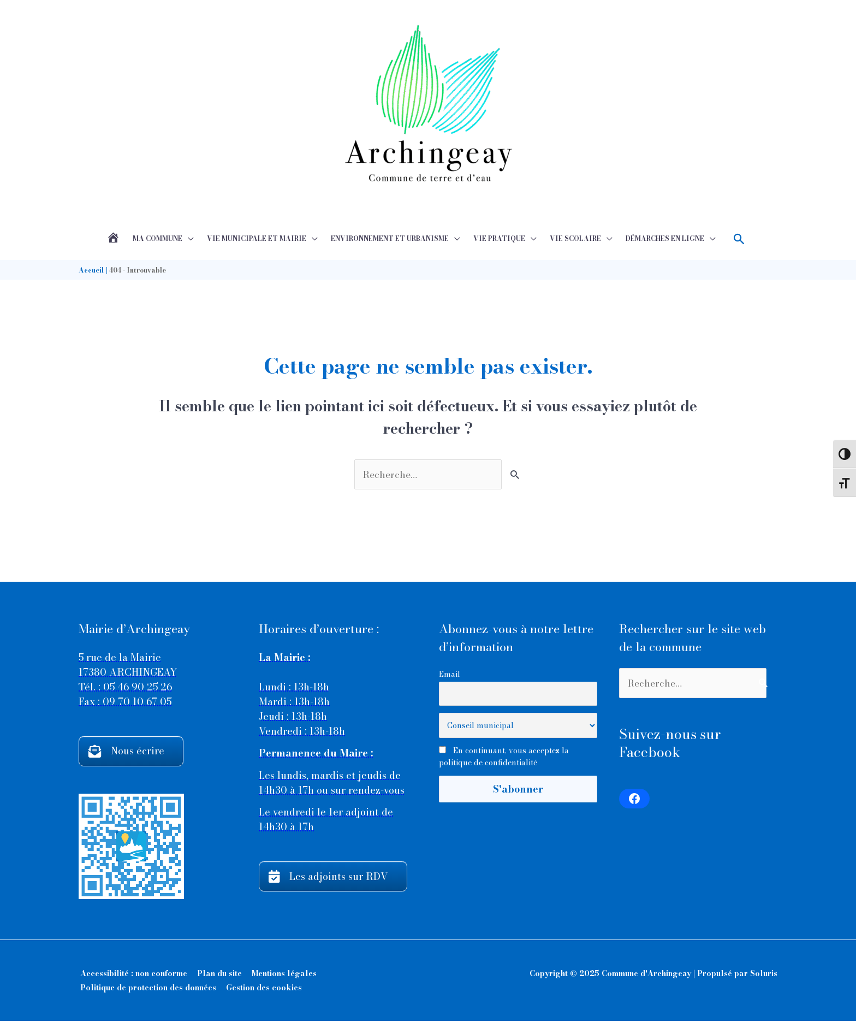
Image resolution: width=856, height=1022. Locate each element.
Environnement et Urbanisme (390, 238)
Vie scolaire (575, 238)
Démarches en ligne (665, 238)
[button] (739, 239)
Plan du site (217, 974)
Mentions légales (282, 974)
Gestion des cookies (262, 989)
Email (449, 674)
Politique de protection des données (147, 989)
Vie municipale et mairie (256, 238)
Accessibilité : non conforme (132, 974)
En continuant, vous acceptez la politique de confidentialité (504, 757)
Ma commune (157, 238)
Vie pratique (499, 238)
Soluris (763, 974)
